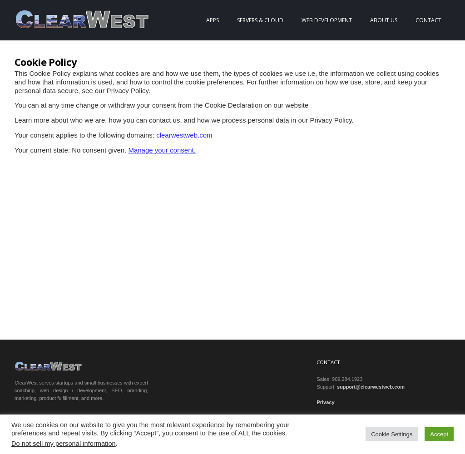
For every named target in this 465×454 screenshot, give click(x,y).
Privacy (325, 402)
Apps (212, 20)
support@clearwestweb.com (371, 387)
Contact (428, 20)
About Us (383, 20)
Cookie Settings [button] (391, 434)
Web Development (327, 20)
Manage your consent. (161, 150)
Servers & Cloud (260, 20)
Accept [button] (439, 434)
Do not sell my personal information (63, 443)
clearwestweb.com (184, 135)
